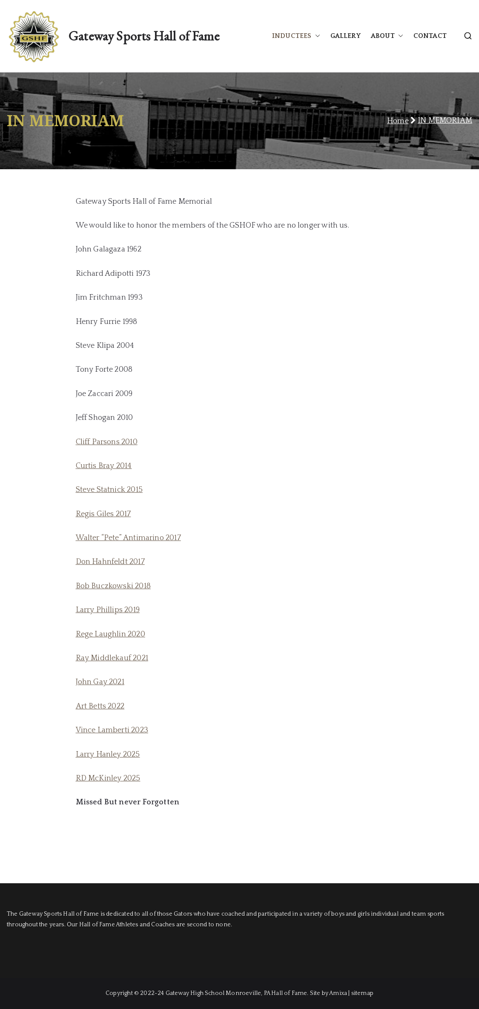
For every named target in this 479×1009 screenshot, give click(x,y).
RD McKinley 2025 (108, 778)
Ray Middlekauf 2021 (112, 658)
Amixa (338, 993)
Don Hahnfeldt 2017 (110, 562)
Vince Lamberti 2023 (112, 730)
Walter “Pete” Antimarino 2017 (128, 538)
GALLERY (345, 36)
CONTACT (430, 36)
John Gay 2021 (100, 682)
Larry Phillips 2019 (108, 610)
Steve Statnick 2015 (109, 490)
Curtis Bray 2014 (104, 466)
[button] (316, 36)
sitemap (362, 993)
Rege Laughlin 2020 (110, 634)
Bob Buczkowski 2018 (113, 586)
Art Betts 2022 (100, 706)
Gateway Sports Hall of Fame (144, 35)
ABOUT (387, 36)
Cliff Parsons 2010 (107, 442)
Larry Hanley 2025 (108, 754)
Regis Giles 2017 (103, 514)
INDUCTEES (296, 36)
